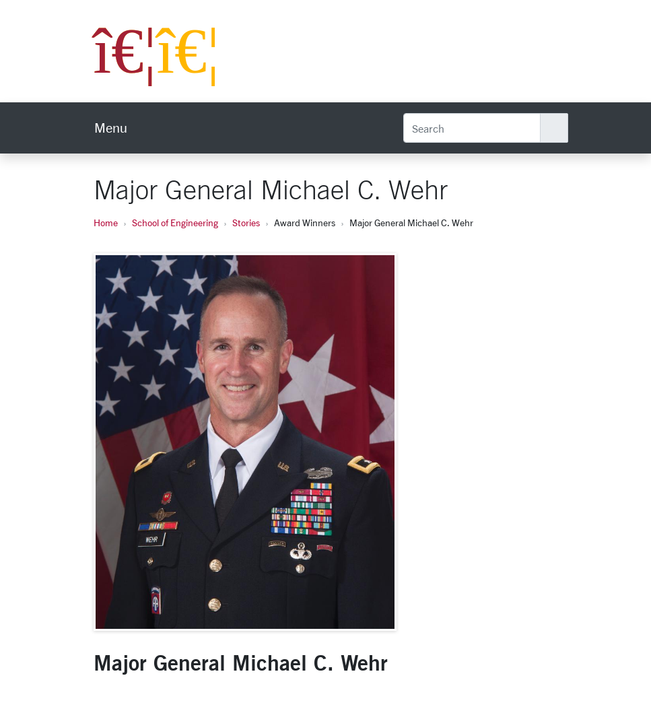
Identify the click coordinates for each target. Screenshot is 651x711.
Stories (246, 222)
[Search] (472, 128)
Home (106, 222)
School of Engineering (175, 222)
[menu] (110, 128)
